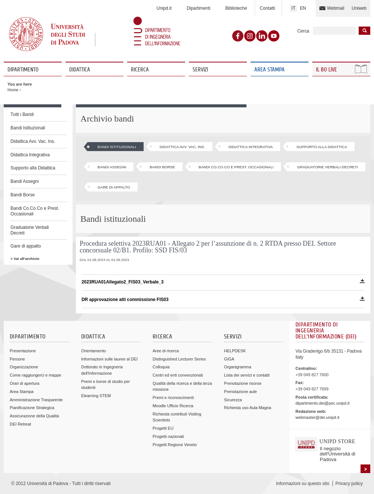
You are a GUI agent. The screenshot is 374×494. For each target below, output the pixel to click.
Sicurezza (233, 400)
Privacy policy (349, 483)
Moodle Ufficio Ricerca (173, 406)
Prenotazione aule (240, 391)
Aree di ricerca (166, 351)
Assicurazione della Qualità (34, 416)
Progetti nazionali (168, 436)
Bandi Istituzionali (27, 128)
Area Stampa (269, 70)
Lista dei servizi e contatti (247, 375)
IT (293, 8)
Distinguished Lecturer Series (179, 359)
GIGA (229, 359)
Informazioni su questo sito (302, 483)
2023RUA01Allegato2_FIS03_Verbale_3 (223, 282)
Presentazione (23, 351)
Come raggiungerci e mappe (35, 375)
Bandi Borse (22, 194)
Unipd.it (164, 8)
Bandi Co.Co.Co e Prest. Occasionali (34, 211)
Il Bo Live (327, 70)
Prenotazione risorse (242, 383)
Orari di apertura (24, 383)
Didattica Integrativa (30, 154)
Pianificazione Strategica (32, 407)
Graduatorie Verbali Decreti (29, 230)
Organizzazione (24, 367)
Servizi (200, 70)
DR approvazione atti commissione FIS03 (223, 299)
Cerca (303, 31)
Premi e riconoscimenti (173, 397)
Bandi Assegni (24, 181)
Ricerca (140, 70)
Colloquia (161, 367)
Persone (17, 359)
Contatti (267, 8)
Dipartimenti (198, 8)
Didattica (79, 70)
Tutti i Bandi (22, 114)
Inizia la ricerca (364, 31)
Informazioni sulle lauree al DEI (109, 359)
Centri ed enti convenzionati (178, 375)
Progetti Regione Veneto (175, 444)
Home (12, 90)
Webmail (335, 8)
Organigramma (237, 367)
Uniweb (359, 8)
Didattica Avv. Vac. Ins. (32, 141)
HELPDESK (235, 351)
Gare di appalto (25, 246)
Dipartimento (23, 70)
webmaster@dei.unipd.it (317, 417)
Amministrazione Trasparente (36, 400)
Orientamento (93, 351)
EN (303, 8)
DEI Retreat (20, 424)
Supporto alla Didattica (32, 168)
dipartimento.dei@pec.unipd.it (322, 403)
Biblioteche (236, 8)
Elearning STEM (96, 395)
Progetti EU (163, 428)
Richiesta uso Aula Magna (247, 407)
